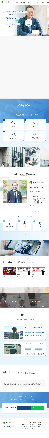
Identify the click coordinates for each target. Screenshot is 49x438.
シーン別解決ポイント (37, 2)
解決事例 (43, 2)
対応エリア (31, 429)
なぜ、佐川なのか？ (24, 2)
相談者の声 (39, 427)
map (15, 427)
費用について (30, 2)
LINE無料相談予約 (25, 429)
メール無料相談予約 (25, 427)
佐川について (17, 2)
